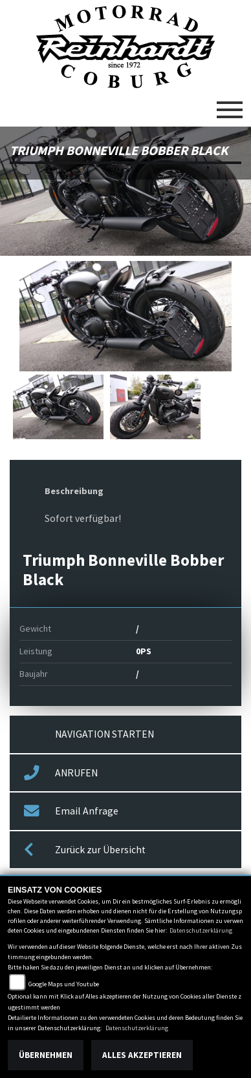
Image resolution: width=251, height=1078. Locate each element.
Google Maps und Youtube (63, 984)
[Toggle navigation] (229, 104)
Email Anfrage (71, 811)
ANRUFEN (61, 773)
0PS (143, 651)
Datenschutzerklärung (200, 930)
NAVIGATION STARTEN (104, 734)
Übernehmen (45, 1055)
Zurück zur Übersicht (85, 850)
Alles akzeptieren (142, 1055)
